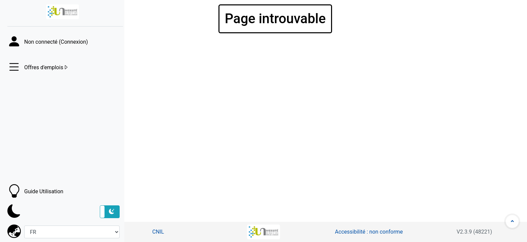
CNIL (158, 232)
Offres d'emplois (46, 68)
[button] (110, 211)
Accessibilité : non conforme (369, 232)
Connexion (73, 42)
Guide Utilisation (43, 191)
